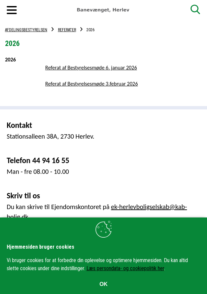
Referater (67, 30)
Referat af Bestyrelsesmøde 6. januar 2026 (91, 67)
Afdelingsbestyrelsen (26, 30)
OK (103, 284)
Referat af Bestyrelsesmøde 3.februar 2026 (91, 84)
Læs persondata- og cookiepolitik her (125, 268)
